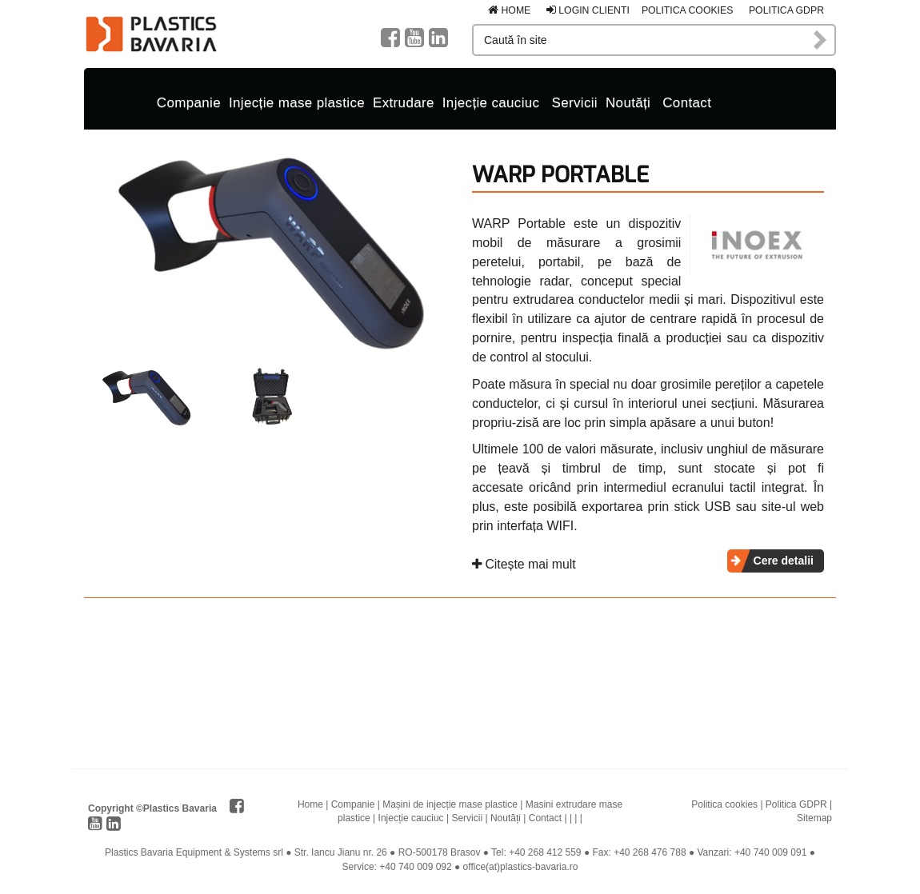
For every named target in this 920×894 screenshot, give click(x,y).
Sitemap (814, 818)
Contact (686, 102)
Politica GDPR (786, 10)
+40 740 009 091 (770, 852)
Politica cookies (688, 10)
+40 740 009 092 (415, 866)
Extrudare (403, 102)
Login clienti (588, 10)
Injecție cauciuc (491, 102)
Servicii (574, 102)
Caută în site (821, 40)
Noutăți (628, 102)
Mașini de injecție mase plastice (450, 804)
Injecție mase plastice (297, 102)
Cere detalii (784, 560)
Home (509, 10)
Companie (189, 102)
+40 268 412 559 (545, 852)
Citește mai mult (524, 564)
